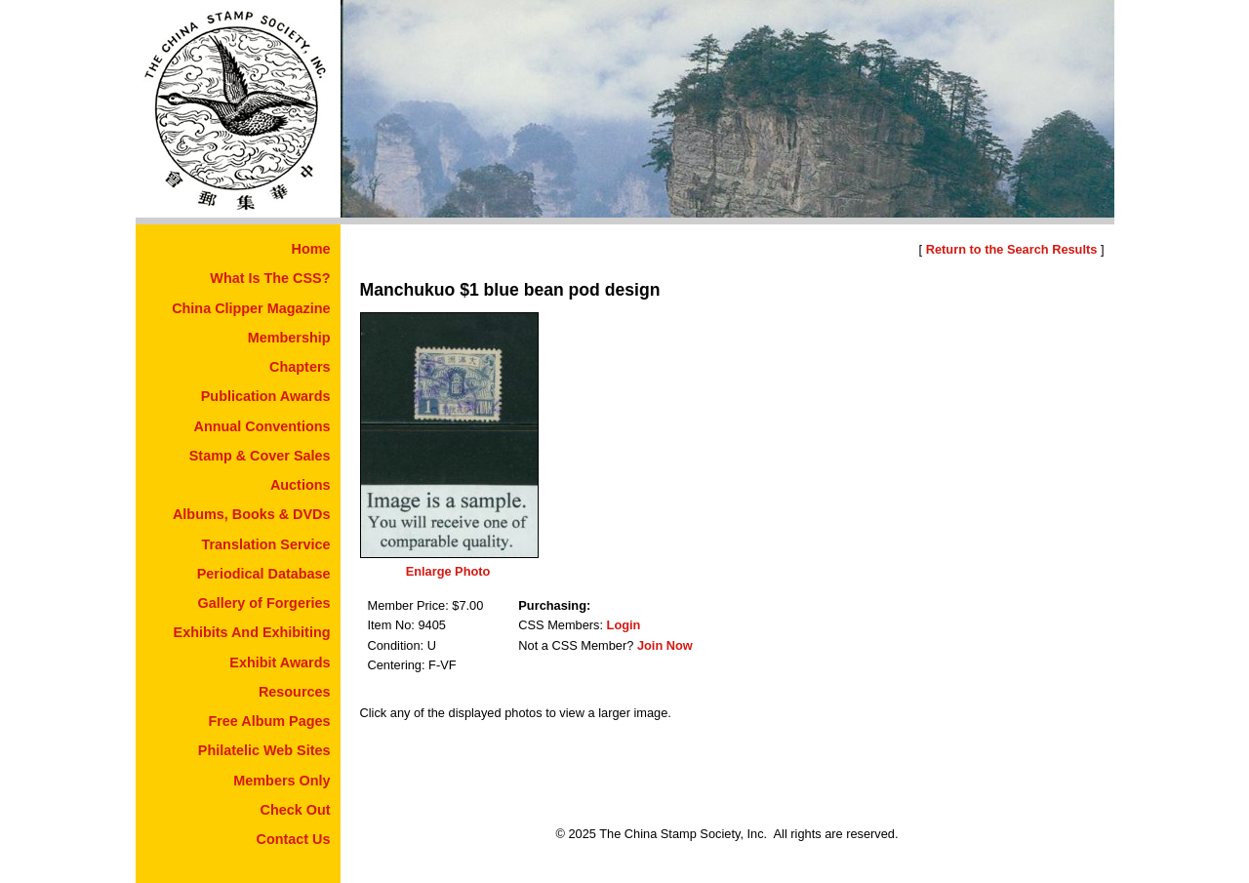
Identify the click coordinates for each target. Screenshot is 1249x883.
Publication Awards (266, 396)
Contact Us (294, 839)
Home (311, 249)
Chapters (299, 367)
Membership (289, 337)
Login (624, 625)
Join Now (665, 645)
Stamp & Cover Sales (260, 455)
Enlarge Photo (448, 571)
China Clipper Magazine (251, 308)
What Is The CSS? (270, 278)
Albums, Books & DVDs (252, 514)
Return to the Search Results (1012, 249)
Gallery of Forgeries (264, 603)
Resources (295, 692)
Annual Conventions (262, 426)
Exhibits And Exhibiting (252, 632)
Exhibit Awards (279, 662)
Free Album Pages (269, 721)
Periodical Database (264, 574)
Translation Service (266, 544)
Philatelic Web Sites (264, 750)
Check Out (296, 810)
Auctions (300, 485)
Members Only (281, 780)
